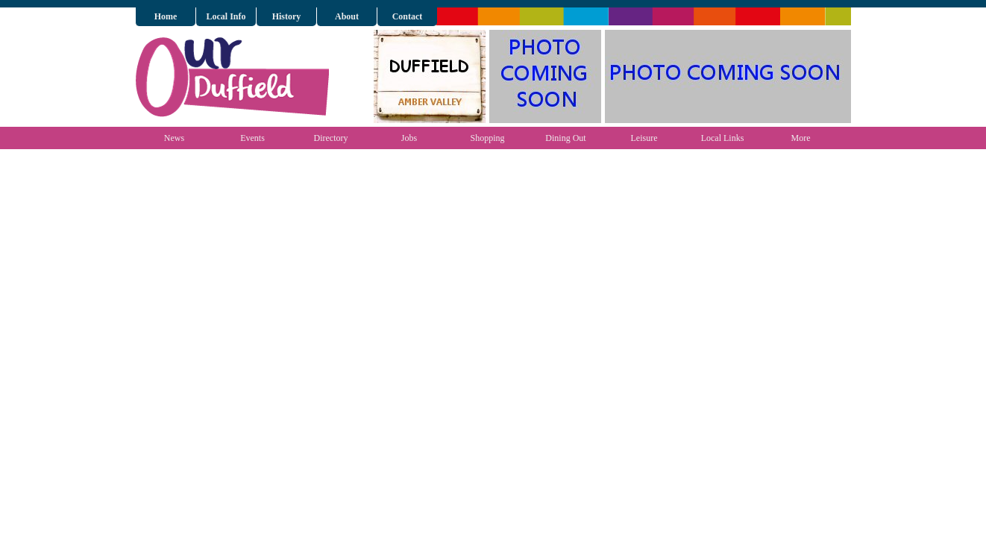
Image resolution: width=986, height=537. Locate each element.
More (801, 138)
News (174, 138)
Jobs (409, 138)
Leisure (644, 138)
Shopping (487, 138)
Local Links (722, 138)
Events (252, 138)
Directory (331, 138)
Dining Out (565, 138)
